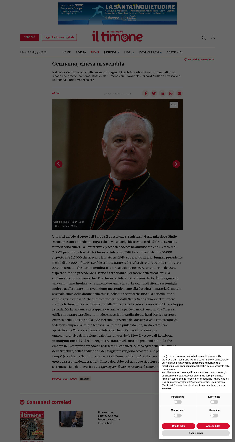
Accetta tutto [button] (213, 426)
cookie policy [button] (168, 369)
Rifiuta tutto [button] (178, 426)
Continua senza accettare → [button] (215, 350)
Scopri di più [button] (196, 433)
